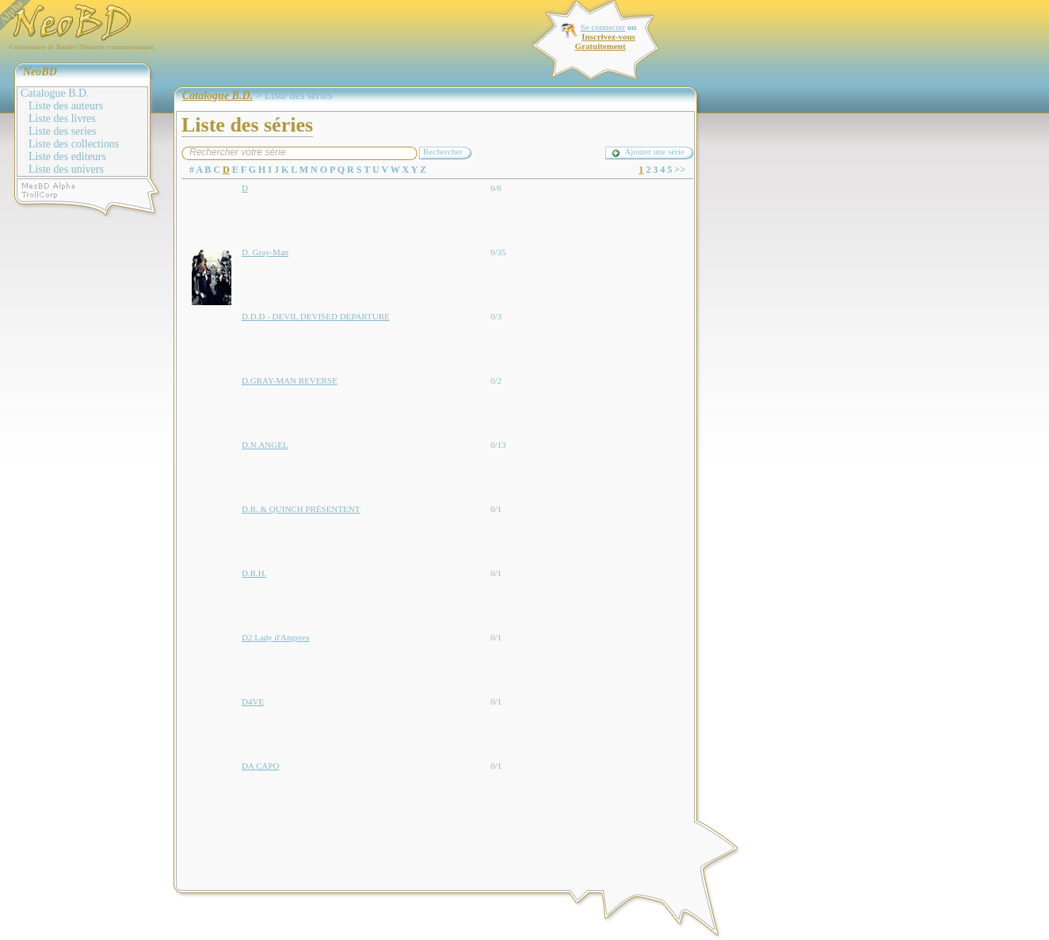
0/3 (496, 316)
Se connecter (603, 27)
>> (679, 169)
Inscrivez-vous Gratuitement (604, 41)
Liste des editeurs (67, 156)
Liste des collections (74, 144)
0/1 (496, 509)
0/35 (498, 252)
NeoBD (40, 72)
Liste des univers (66, 169)
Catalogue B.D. (55, 93)
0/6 (496, 188)
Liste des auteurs (66, 106)
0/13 (498, 444)
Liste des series (63, 131)
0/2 (496, 380)
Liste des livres (62, 118)
